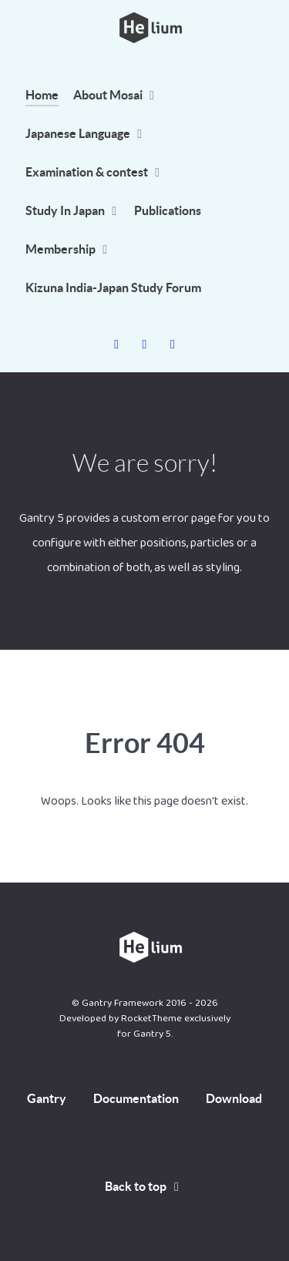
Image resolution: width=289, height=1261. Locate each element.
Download (234, 1098)
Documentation (136, 1098)
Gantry (46, 1098)
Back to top (145, 1186)
